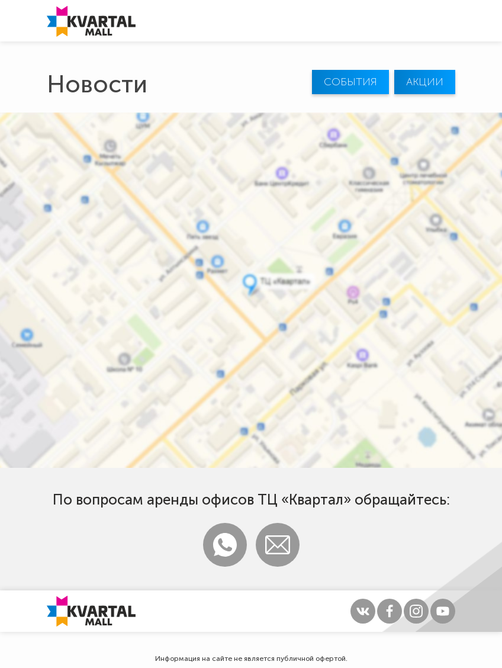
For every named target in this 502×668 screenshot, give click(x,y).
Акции (424, 81)
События (350, 81)
